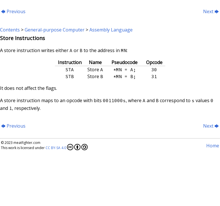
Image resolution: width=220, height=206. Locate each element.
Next (211, 11)
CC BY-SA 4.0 (67, 147)
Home (212, 145)
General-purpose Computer (55, 30)
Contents (10, 30)
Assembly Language (111, 30)
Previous (13, 11)
